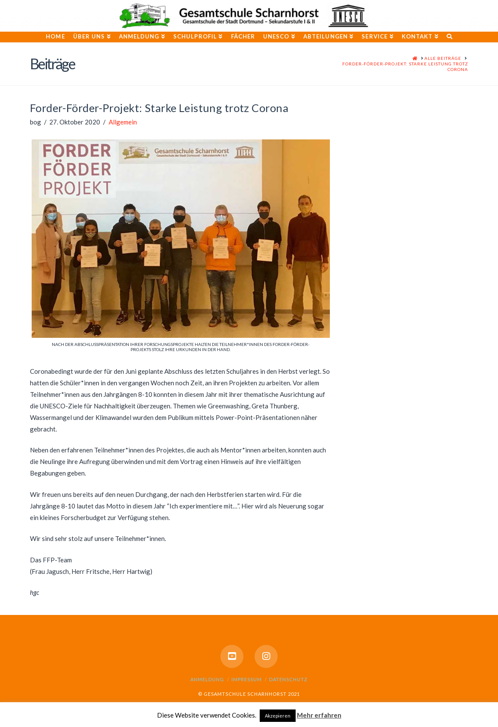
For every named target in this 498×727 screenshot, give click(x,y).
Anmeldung (207, 679)
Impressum (246, 679)
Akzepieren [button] (277, 715)
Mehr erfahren (319, 715)
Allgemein (123, 122)
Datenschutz (288, 679)
